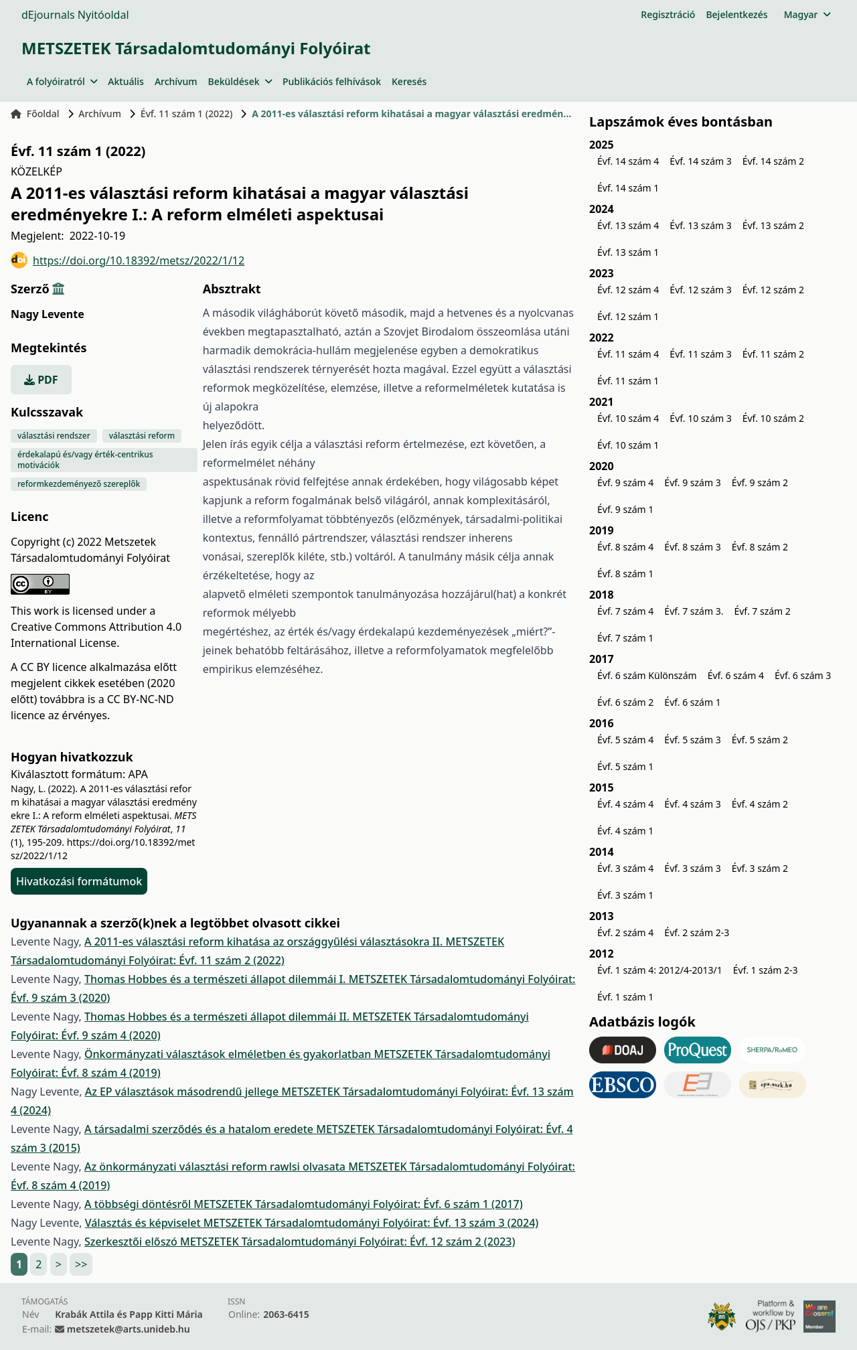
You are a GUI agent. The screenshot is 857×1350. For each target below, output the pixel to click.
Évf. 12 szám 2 (773, 289)
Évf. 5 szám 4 (625, 739)
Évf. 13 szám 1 (628, 252)
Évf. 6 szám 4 (736, 675)
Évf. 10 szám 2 (773, 418)
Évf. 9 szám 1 (625, 509)
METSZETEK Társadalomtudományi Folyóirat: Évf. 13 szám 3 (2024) (371, 1222)
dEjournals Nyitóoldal (75, 14)
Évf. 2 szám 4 (625, 932)
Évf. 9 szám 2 (760, 482)
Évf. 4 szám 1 (625, 830)
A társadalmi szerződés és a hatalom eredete (200, 1129)
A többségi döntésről (138, 1204)
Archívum (176, 81)
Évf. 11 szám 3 (700, 354)
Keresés (409, 81)
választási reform (142, 435)
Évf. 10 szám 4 (628, 418)
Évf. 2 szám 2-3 (696, 932)
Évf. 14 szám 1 (628, 187)
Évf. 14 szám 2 (773, 161)
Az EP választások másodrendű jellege (183, 1091)
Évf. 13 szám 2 (773, 225)
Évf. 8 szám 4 (625, 546)
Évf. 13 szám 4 (628, 225)
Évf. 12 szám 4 (628, 289)
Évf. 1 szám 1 (625, 996)
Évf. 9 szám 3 (692, 482)
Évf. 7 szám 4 (625, 611)
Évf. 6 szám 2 (625, 702)
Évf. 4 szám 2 (760, 804)
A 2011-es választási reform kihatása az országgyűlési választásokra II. (265, 941)
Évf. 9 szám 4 (625, 482)
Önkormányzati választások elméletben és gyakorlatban (229, 1054)
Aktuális (126, 81)
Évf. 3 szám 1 (625, 895)
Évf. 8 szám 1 (625, 573)
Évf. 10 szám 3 (700, 418)
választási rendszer (53, 435)
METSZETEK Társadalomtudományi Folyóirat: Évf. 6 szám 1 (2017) (357, 1204)
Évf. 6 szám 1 (692, 702)
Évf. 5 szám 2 (760, 739)
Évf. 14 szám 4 (628, 161)
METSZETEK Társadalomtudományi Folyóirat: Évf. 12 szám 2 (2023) (347, 1241)
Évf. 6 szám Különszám (647, 675)
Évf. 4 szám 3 (692, 804)
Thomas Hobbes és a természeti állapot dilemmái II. (218, 1016)
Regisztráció (668, 14)
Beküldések (240, 81)
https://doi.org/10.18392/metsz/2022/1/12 (127, 260)
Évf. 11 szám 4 (628, 354)
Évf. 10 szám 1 (628, 445)
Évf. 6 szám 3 (803, 675)
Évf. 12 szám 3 (700, 289)
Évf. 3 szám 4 (625, 868)
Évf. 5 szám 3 (692, 739)
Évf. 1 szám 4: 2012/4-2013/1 (659, 970)
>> (81, 1264)
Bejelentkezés (736, 14)
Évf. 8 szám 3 (692, 546)
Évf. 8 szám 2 (760, 546)
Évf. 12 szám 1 (628, 316)
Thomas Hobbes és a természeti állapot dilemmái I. (216, 979)
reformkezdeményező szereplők (78, 484)
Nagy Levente (47, 314)
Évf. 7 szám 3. (693, 611)
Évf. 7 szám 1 (625, 637)
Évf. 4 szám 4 (625, 804)
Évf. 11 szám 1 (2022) (187, 113)
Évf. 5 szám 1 (625, 766)
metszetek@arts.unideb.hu (128, 1329)
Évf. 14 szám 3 (700, 161)
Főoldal (35, 113)
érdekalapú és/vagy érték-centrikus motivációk (85, 460)
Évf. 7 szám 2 (762, 611)
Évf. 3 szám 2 (760, 868)
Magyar (807, 14)
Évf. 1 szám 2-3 (765, 970)
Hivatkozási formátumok (79, 881)
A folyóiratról (62, 81)
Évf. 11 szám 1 (628, 380)
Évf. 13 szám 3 (700, 225)
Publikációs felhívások (332, 81)
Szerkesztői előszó (132, 1241)
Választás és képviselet (144, 1222)
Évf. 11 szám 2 (773, 354)
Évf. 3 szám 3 (692, 868)
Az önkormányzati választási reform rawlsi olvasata (216, 1166)
